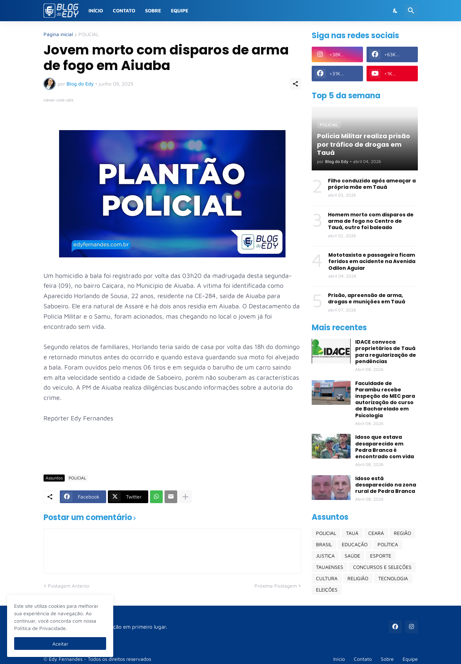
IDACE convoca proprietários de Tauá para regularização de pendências (385, 352)
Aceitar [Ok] (60, 644)
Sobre (153, 10)
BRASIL (324, 544)
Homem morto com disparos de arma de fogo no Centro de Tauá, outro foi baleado (371, 221)
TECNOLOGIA (393, 578)
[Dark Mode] (396, 11)
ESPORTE (380, 556)
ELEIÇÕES (327, 590)
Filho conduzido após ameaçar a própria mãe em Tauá (372, 183)
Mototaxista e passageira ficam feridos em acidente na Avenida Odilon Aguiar (371, 261)
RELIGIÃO (357, 578)
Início (95, 10)
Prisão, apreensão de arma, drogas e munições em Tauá (366, 298)
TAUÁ (352, 533)
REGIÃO (402, 533)
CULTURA (327, 578)
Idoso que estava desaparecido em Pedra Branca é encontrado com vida (384, 447)
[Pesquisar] (411, 10)
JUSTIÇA (325, 556)
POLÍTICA (388, 544)
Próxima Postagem (275, 586)
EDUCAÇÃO (355, 544)
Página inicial (58, 34)
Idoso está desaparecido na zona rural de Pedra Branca (385, 485)
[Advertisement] (172, 448)
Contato (124, 10)
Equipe (179, 10)
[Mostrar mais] (185, 496)
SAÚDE (352, 556)
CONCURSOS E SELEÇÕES (382, 567)
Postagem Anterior (69, 586)
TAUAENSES (329, 567)
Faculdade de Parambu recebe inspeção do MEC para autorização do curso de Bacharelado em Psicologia (385, 399)
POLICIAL (89, 34)
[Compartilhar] (295, 83)
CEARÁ (376, 533)
